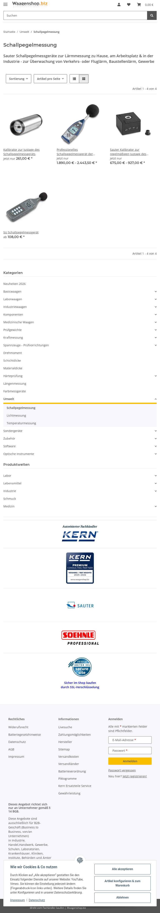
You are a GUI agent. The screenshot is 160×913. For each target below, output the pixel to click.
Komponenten (13, 314)
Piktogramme (67, 778)
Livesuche (65, 727)
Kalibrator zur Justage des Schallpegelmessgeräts (21, 152)
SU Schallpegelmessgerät (21, 232)
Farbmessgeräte (14, 391)
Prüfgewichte (12, 330)
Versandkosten (68, 757)
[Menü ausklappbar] (5, 2)
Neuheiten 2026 (14, 284)
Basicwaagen (12, 291)
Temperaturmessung (21, 423)
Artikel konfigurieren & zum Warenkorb (122, 883)
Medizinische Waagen (18, 322)
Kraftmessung (13, 337)
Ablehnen (122, 897)
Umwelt (8, 399)
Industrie (9, 491)
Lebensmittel (12, 483)
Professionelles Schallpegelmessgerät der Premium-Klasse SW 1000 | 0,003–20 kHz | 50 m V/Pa (76, 152)
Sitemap (64, 749)
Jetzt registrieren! (135, 776)
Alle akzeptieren (122, 869)
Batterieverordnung (72, 771)
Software (9, 446)
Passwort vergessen (122, 770)
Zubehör (9, 438)
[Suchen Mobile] (75, 15)
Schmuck (9, 499)
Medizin (9, 506)
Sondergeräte (12, 431)
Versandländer (68, 764)
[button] (119, 4)
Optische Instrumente (18, 454)
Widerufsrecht (18, 727)
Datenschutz (37, 900)
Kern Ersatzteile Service (74, 786)
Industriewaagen (15, 307)
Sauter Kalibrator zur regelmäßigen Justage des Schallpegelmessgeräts (128, 152)
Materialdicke (12, 368)
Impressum (17, 900)
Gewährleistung (69, 793)
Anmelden (130, 761)
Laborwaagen (12, 299)
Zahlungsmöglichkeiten (74, 735)
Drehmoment (12, 353)
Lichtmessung (16, 415)
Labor (7, 476)
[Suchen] (152, 15)
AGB (11, 749)
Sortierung (16, 79)
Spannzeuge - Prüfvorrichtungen (26, 345)
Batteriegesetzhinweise (24, 735)
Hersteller (65, 742)
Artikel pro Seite (48, 79)
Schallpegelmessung (21, 408)
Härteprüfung (12, 376)
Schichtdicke (12, 360)
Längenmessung (14, 383)
